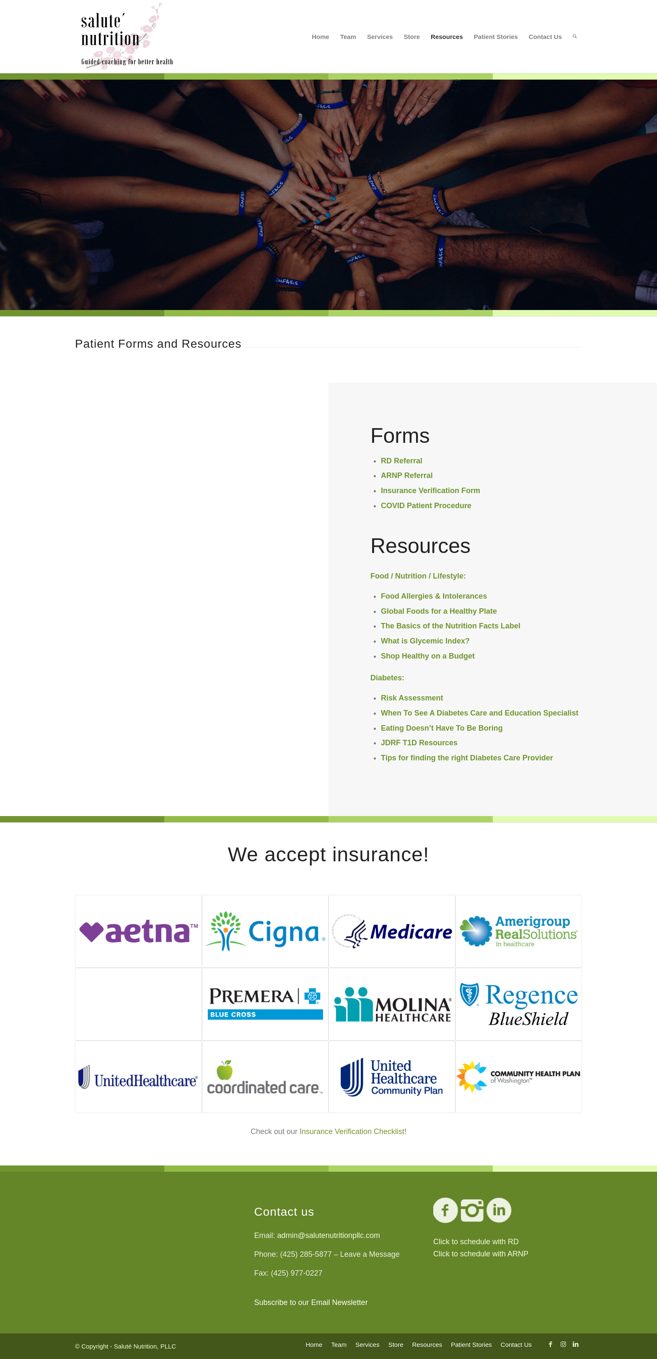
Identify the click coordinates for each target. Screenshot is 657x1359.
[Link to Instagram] (563, 1344)
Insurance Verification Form (430, 490)
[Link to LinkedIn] (575, 1344)
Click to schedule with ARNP (480, 1254)
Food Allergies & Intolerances (434, 596)
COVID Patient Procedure (426, 505)
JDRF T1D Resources (419, 743)
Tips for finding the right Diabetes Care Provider (467, 758)
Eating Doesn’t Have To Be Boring (442, 728)
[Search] (574, 36)
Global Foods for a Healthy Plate (439, 611)
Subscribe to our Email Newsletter (311, 1302)
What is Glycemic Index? (425, 641)
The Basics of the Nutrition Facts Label (450, 626)
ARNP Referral (407, 475)
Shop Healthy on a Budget (428, 656)
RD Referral (401, 461)
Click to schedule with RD (476, 1242)
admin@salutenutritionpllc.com (328, 1235)
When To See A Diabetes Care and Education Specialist (479, 713)
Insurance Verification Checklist (352, 1131)
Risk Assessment (412, 698)
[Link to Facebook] (550, 1344)
